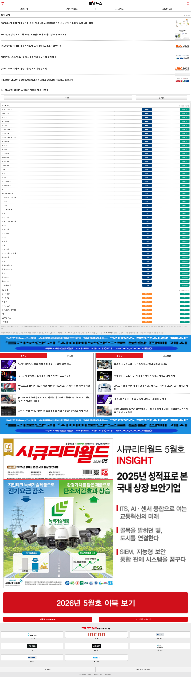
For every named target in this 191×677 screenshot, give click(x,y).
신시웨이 (5, 153)
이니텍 (4, 205)
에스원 (4, 302)
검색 (188, 3)
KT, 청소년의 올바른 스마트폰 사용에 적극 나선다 (24, 90)
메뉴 (2, 3)
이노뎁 (4, 201)
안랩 (3, 173)
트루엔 (4, 241)
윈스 (3, 189)
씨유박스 (5, 161)
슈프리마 (5, 133)
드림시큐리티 (6, 109)
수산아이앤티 (6, 129)
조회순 (23, 356)
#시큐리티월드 (71, 9)
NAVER (4, 322)
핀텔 (3, 261)
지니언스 (5, 217)
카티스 (4, 225)
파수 (3, 245)
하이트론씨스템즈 (8, 310)
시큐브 (4, 145)
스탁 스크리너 (107, 333)
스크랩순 (167, 356)
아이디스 (5, 165)
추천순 (119, 356)
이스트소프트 (6, 209)
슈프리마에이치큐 (8, 137)
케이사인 (5, 229)
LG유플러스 (6, 318)
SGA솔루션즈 (6, 285)
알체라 (4, 177)
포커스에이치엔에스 (9, 253)
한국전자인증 (6, 265)
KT (2, 314)
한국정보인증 (6, 269)
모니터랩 (5, 121)
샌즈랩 (4, 125)
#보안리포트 (167, 9)
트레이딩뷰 (48, 333)
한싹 (3, 273)
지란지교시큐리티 (8, 221)
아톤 (3, 169)
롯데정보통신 (6, 294)
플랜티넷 (5, 257)
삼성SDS (5, 298)
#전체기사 (24, 9)
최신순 (70, 356)
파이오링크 (6, 249)
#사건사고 (119, 9)
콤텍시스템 (6, 306)
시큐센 (4, 149)
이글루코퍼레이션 (8, 197)
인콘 (3, 213)
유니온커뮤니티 (7, 193)
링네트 (4, 117)
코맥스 (4, 237)
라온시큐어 (6, 113)
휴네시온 (5, 281)
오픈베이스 (6, 185)
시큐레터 (5, 141)
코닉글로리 (6, 233)
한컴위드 (5, 277)
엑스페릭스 (6, 181)
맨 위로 (161, 98)
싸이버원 (5, 157)
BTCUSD (67, 333)
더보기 (68, 98)
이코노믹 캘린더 (93, 333)
